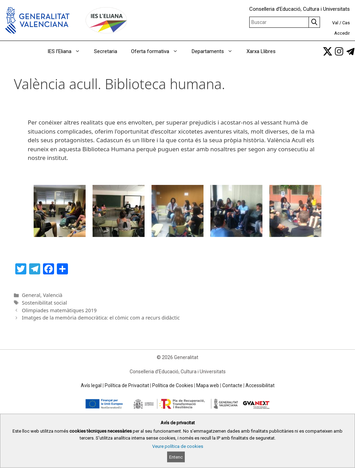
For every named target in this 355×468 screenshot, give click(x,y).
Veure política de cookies (177, 446)
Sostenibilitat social (44, 302)
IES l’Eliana (67, 51)
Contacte (232, 385)
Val (335, 22)
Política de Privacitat (127, 385)
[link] (327, 51)
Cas (346, 22)
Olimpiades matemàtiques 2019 (59, 310)
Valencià (52, 295)
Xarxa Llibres (261, 51)
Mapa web (207, 385)
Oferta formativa (158, 51)
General (31, 295)
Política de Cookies (172, 385)
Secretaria (105, 51)
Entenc (176, 457)
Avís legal (91, 385)
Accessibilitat (260, 385)
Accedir (342, 33)
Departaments (216, 51)
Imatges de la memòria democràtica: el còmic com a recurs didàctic (101, 317)
